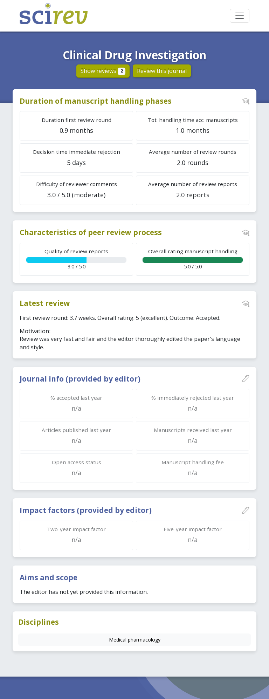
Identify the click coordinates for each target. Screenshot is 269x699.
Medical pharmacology (134, 639)
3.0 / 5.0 (76, 259)
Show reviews (103, 71)
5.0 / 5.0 (192, 259)
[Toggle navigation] (239, 16)
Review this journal (162, 71)
